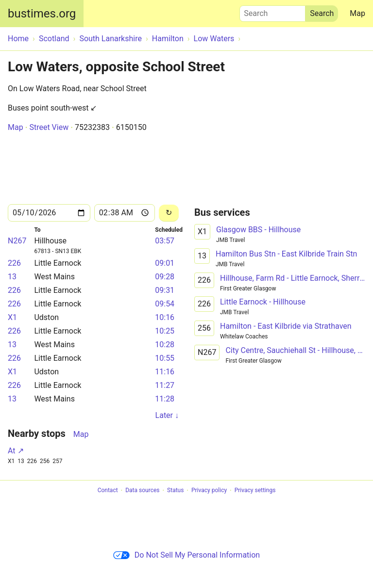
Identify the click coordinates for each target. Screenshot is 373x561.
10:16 (164, 317)
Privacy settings (255, 490)
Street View (48, 127)
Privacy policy (209, 490)
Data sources (142, 490)
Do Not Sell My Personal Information (186, 555)
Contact (108, 490)
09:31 (164, 290)
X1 (12, 317)
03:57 (164, 240)
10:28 (164, 344)
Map (357, 13)
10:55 (164, 358)
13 (12, 276)
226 (14, 263)
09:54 (164, 303)
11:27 (164, 385)
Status (175, 490)
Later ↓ (167, 415)
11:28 (164, 398)
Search (272, 11)
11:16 (164, 371)
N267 (17, 240)
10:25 (164, 331)
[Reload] (169, 213)
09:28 (164, 276)
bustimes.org (42, 13)
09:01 (164, 263)
